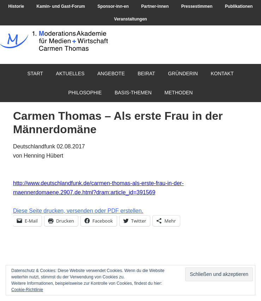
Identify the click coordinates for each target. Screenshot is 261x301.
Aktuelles (70, 73)
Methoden (178, 92)
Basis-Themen (133, 92)
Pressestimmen (197, 6)
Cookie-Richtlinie (27, 289)
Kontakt (222, 73)
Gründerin (183, 73)
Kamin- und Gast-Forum (61, 6)
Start (35, 73)
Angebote (111, 73)
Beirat (146, 73)
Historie (16, 6)
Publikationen (239, 6)
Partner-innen (155, 6)
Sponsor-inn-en (113, 6)
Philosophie (85, 92)
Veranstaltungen (130, 19)
